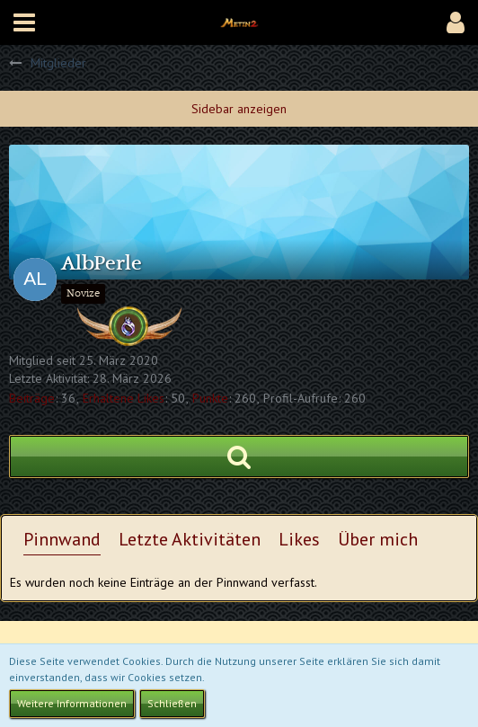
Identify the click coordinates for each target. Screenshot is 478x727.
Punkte (210, 398)
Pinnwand (62, 539)
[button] (24, 22)
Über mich (378, 539)
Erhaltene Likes (123, 398)
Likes (299, 539)
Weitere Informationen (72, 703)
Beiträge (32, 398)
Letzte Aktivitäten (190, 539)
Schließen (172, 703)
